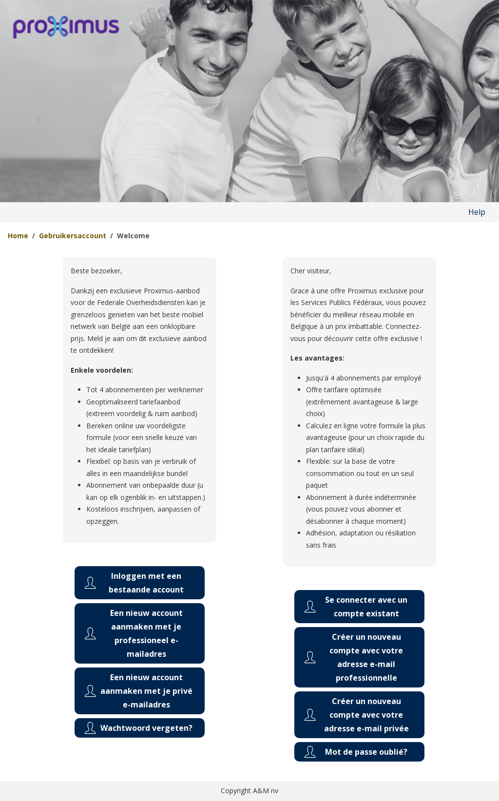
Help (476, 212)
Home (18, 235)
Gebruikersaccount (72, 235)
